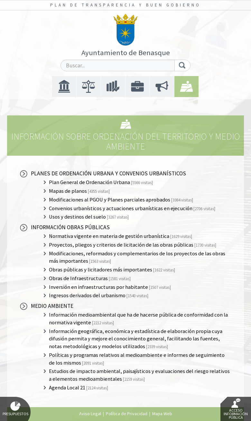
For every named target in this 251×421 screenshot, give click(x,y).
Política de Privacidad (126, 413)
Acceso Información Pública (236, 409)
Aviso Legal (90, 413)
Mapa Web (162, 413)
